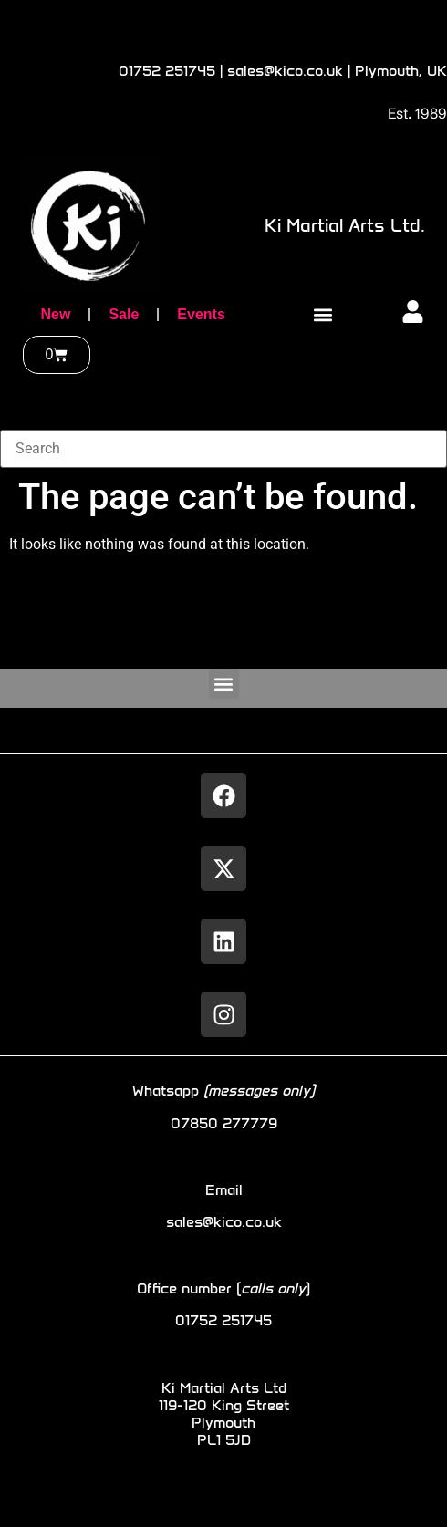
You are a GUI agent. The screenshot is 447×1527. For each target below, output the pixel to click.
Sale (124, 314)
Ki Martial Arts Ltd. (345, 225)
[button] (322, 315)
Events (200, 314)
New (56, 314)
